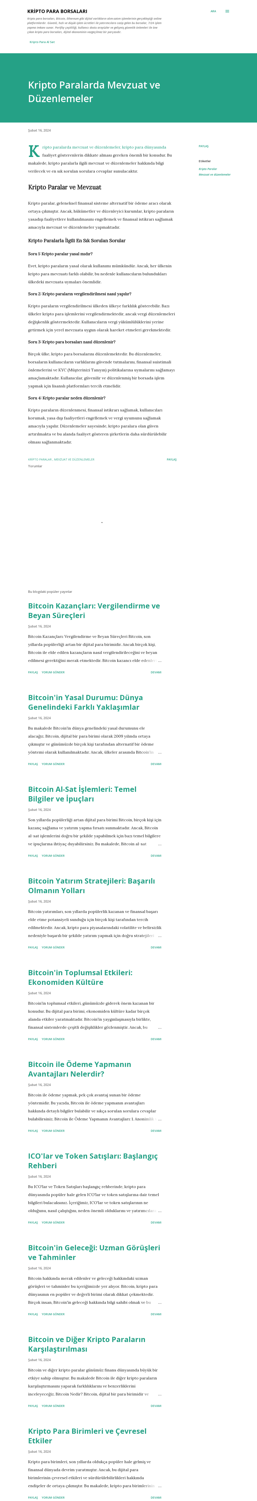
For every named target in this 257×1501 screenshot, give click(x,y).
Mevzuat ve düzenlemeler (215, 174)
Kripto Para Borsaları (57, 11)
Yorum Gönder (53, 672)
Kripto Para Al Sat (42, 42)
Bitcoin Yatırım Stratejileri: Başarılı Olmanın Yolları (91, 885)
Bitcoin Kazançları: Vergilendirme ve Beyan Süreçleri (94, 610)
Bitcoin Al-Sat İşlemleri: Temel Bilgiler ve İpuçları (82, 794)
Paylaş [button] (204, 146)
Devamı (156, 672)
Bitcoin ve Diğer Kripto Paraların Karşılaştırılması (87, 1344)
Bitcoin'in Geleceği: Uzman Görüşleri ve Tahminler (94, 1252)
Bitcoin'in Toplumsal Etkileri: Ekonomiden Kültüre (80, 977)
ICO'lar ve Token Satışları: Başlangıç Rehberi (93, 1160)
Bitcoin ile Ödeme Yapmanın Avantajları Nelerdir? (79, 1069)
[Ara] (213, 11)
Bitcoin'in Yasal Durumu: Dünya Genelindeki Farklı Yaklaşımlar (85, 702)
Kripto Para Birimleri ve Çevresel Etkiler (87, 1436)
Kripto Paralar (208, 169)
